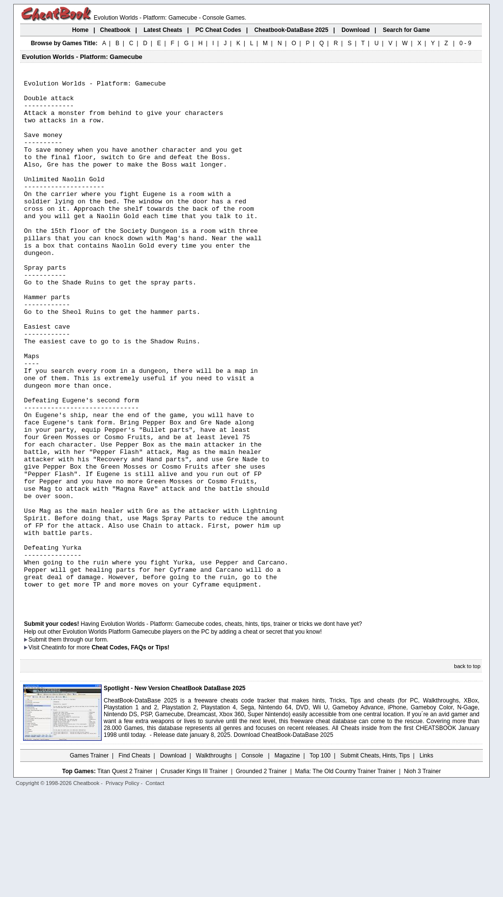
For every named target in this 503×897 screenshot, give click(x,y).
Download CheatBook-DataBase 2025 (284, 839)
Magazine (287, 860)
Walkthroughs (214, 860)
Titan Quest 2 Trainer (124, 875)
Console (253, 860)
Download (173, 860)
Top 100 (320, 860)
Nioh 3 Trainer (422, 875)
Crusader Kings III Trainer (194, 875)
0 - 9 (465, 43)
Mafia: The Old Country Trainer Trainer (345, 875)
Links (426, 860)
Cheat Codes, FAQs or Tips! (130, 752)
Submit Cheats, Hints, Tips (375, 860)
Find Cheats (134, 860)
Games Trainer (89, 860)
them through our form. (79, 744)
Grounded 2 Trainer (261, 875)
